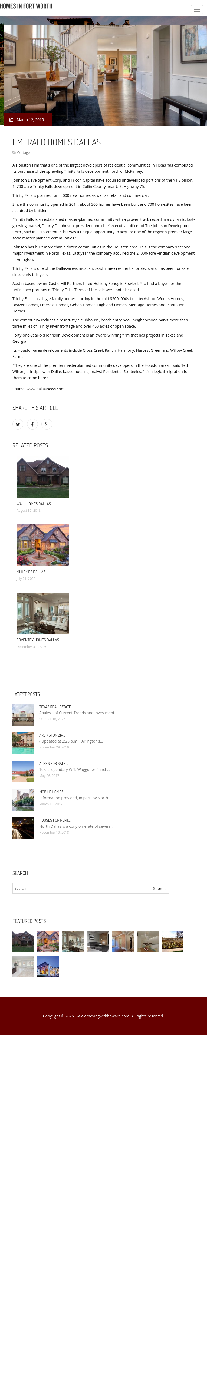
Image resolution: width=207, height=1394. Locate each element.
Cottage (23, 152)
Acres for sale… (53, 763)
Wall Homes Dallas (34, 503)
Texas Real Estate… (56, 706)
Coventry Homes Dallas (38, 640)
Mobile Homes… (52, 791)
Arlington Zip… (52, 735)
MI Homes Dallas (31, 571)
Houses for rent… (55, 820)
